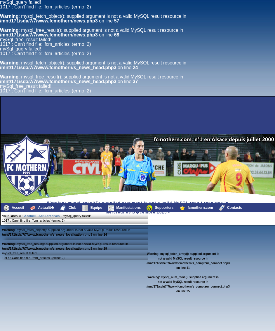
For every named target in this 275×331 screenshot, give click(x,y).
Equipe (92, 208)
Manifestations (124, 208)
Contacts (230, 208)
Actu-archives (49, 216)
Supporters (160, 208)
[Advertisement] (113, 120)
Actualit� (42, 208)
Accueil (14, 208)
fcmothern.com (196, 208)
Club (68, 208)
